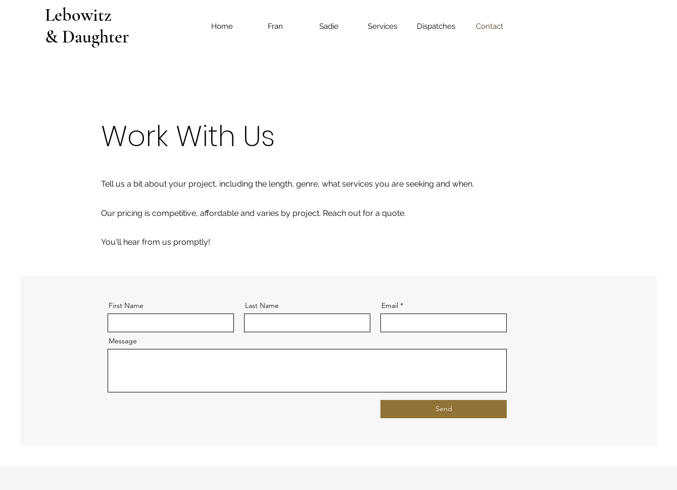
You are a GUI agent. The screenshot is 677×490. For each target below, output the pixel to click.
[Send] (443, 409)
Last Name (262, 305)
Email (389, 305)
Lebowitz (78, 15)
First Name (126, 305)
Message (123, 340)
